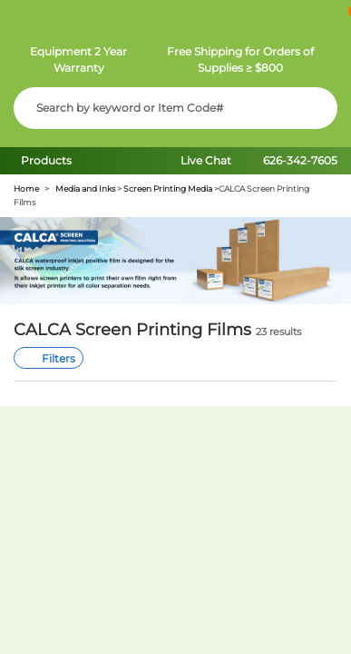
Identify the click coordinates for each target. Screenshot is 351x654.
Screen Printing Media (167, 188)
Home (26, 188)
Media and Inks (85, 188)
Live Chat (205, 160)
